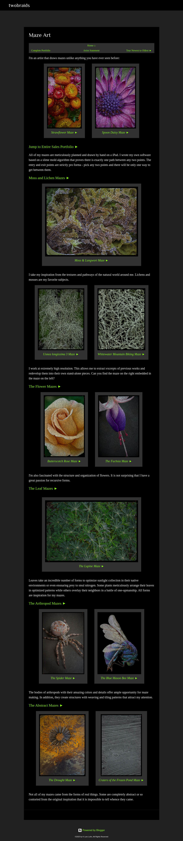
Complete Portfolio (40, 50)
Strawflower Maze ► (64, 132)
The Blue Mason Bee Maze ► (119, 678)
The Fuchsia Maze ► (118, 461)
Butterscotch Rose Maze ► (64, 461)
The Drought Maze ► (62, 780)
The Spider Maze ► (63, 678)
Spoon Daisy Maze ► (115, 132)
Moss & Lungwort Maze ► (91, 260)
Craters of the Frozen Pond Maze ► (121, 780)
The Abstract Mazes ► (46, 705)
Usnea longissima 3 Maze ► (61, 354)
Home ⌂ (91, 45)
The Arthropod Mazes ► (47, 603)
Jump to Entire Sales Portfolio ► (53, 147)
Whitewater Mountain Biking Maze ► (121, 354)
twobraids (19, 5)
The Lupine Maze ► (91, 566)
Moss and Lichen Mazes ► (49, 178)
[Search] (34, 5)
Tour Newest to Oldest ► (139, 50)
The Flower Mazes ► (45, 386)
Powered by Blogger (91, 830)
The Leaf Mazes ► (43, 488)
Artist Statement (91, 50)
